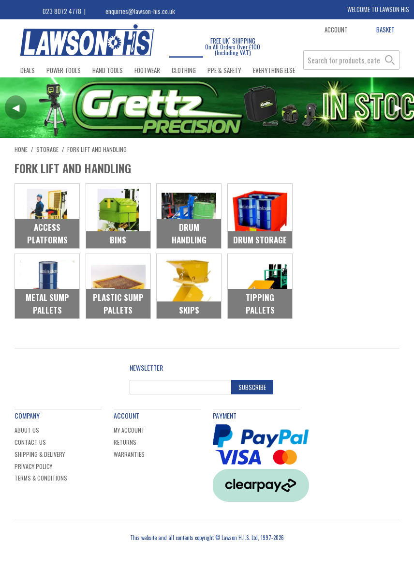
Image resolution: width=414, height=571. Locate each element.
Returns (125, 442)
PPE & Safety (224, 70)
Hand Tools (107, 70)
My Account (129, 430)
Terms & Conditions (41, 478)
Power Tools (63, 70)
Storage (47, 149)
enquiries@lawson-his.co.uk (140, 11)
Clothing (184, 70)
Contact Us (30, 442)
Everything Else (274, 70)
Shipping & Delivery (40, 454)
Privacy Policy (33, 466)
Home (21, 149)
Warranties (129, 454)
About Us (27, 430)
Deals (27, 70)
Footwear (147, 70)
